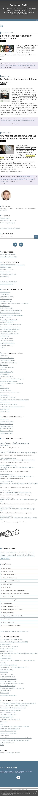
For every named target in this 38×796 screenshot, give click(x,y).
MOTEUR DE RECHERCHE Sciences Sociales (12, 265)
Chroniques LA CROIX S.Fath (8, 397)
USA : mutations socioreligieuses (12, 625)
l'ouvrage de (23, 96)
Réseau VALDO (4, 693)
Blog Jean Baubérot (5, 317)
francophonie (22, 552)
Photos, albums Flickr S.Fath (8, 254)
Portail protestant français (7, 360)
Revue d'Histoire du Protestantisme (10, 327)
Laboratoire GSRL (5, 644)
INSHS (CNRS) (4, 672)
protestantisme (11, 552)
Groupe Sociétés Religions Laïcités (10, 753)
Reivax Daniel (4, 509)
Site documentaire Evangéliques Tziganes (11, 379)
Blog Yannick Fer (4, 294)
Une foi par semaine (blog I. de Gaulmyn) (11, 383)
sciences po (30, 179)
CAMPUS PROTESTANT (6, 674)
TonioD (2, 476)
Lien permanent (6, 63)
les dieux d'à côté (20, 178)
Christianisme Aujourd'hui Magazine (10, 393)
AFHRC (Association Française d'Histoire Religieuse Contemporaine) (18, 653)
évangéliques (11, 178)
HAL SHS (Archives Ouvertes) (8, 715)
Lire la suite (3, 210)
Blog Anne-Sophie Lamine (7, 343)
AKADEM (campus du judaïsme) (8, 404)
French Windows (5, 306)
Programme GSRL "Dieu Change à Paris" (14, 590)
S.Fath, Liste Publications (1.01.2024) (10, 228)
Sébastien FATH (19, 5)
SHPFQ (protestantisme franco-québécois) (12, 683)
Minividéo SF (6, 587)
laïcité (2, 552)
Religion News (4, 365)
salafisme (3, 122)
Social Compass (4, 735)
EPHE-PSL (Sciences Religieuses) (9, 646)
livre (26, 555)
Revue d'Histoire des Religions (8, 733)
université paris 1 (26, 120)
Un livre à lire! (23, 114)
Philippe (2, 452)
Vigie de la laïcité (4, 388)
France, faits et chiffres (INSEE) (8, 362)
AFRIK (1, 386)
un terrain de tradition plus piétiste (24, 165)
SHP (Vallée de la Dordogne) (8, 686)
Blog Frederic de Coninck (7, 322)
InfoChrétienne (4, 336)
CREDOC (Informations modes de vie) (10, 710)
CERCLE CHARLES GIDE (6, 308)
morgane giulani (23, 179)
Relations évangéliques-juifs (10, 606)
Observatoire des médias (7, 358)
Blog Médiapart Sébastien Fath (8, 320)
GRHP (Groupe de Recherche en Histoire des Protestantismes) (17, 660)
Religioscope (3, 355)
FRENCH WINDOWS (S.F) (6, 284)
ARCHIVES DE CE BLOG (6, 269)
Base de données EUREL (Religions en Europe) (13, 708)
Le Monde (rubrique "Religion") (8, 381)
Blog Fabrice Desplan (6, 299)
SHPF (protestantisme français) (8, 649)
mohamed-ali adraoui (6, 120)
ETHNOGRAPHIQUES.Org (7, 742)
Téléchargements (8, 619)
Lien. (1, 59)
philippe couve (4, 181)
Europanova (3, 369)
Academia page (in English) (7, 223)
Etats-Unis (20, 555)
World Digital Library (5, 690)
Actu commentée (22, 63)
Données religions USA (6, 717)
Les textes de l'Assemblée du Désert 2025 (20, 476)
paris (14, 120)
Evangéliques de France (6, 421)
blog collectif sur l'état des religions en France (26, 148)
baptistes (32, 178)
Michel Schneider (5, 500)
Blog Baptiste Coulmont (6, 296)
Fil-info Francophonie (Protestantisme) (10, 324)
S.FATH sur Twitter (5, 272)
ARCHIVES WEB (4, 276)
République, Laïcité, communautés (12, 616)
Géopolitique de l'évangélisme (11, 581)
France (3, 555)
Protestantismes (7, 603)
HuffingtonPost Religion (6, 372)
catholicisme (11, 555)
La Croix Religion (4, 374)
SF (1, 460)
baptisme (27, 178)
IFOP (1, 724)
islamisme (8, 122)
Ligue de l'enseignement (7, 341)
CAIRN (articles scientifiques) (8, 274)
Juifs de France (4, 419)
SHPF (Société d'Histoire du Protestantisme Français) (14, 740)
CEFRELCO (3, 663)
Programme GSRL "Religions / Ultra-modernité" (16, 593)
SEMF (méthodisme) (5, 656)
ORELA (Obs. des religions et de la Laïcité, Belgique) (14, 400)
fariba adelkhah (21, 65)
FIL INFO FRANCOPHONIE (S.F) (8, 281)
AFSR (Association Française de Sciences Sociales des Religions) (18, 703)
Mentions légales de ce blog (23, 789)
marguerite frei (4, 467)
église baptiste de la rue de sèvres (9, 179)
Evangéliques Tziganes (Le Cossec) (9, 329)
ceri (34, 65)
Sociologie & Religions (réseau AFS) (10, 728)
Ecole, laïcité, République (10, 578)
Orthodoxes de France (6, 431)
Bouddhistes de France (6, 426)
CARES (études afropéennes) (8, 695)
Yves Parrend (4, 483)
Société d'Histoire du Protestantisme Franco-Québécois (16, 738)
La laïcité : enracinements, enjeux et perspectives (19, 460)
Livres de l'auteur (8, 584)
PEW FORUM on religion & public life (10, 719)
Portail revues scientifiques (7, 712)
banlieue (18, 120)
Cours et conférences (9, 574)
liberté (31, 65)
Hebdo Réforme (4, 395)
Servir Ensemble (4, 409)
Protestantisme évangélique (25, 176)
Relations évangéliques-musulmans (13, 609)
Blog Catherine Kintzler (6, 338)
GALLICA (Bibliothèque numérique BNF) (11, 639)
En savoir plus (10, 794)
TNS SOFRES (3, 722)
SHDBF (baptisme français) (7, 676)
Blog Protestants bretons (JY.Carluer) (10, 313)
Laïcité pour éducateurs (7, 367)
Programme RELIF (8, 597)
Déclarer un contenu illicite (14, 789)
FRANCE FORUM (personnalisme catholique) (12, 407)
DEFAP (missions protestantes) (8, 665)
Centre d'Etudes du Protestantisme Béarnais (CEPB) (14, 667)
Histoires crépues (5, 411)
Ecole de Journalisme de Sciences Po (24, 153)
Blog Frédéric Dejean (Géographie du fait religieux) (14, 303)
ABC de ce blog (7, 568)
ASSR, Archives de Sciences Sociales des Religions (14, 705)
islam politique (16, 122)
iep (1, 67)
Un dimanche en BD (8, 622)
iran (28, 65)
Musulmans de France (6, 428)
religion (31, 552)
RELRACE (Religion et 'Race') (8, 681)
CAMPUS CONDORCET (6, 669)
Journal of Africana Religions (8, 731)
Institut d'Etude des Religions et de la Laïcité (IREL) (14, 642)
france (3, 178)
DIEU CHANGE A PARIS (6, 651)
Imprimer (27, 67)
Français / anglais (4, 218)
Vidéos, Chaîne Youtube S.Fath (8, 257)
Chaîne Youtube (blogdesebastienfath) (11, 310)
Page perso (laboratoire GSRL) (8, 220)
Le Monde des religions (6, 376)
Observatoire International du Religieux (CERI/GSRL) (14, 631)
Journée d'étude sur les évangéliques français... (22, 452)
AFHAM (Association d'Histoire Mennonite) (12, 688)
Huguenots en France (6, 345)
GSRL (31, 555)
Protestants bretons (5, 658)
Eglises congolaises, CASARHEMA (9, 334)
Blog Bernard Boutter (6, 301)
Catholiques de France (6, 424)
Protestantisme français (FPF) (8, 331)
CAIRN (2, 745)
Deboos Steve (4, 443)
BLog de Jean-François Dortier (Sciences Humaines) (14, 726)
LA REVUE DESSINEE (5, 390)
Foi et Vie (2, 347)
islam (32, 120)
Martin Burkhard (5, 518)
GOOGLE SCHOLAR (5, 267)
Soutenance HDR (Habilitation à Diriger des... (18, 492)
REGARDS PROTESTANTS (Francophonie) (11, 315)
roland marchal (12, 65)
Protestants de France (6, 433)
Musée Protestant (5, 292)
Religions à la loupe (23, 118)
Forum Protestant (5, 402)
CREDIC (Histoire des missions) (8, 679)
